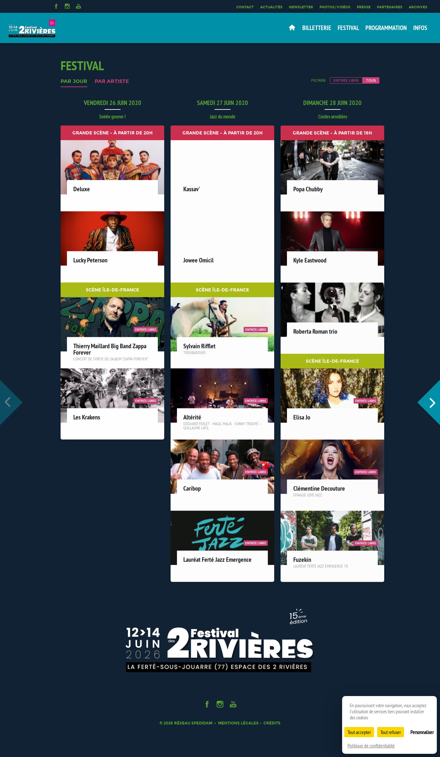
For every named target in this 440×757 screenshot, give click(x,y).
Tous (371, 80)
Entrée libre (346, 80)
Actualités (271, 7)
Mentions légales (238, 723)
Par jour (74, 81)
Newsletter (301, 7)
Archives (418, 7)
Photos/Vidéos (334, 7)
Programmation (386, 28)
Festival (348, 28)
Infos (420, 28)
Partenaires (389, 7)
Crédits (272, 723)
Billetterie (316, 28)
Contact (245, 7)
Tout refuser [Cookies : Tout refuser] (390, 732)
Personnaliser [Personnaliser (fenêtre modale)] (422, 732)
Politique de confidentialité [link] (371, 745)
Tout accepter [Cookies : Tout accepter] (359, 732)
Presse (363, 7)
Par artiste (112, 81)
